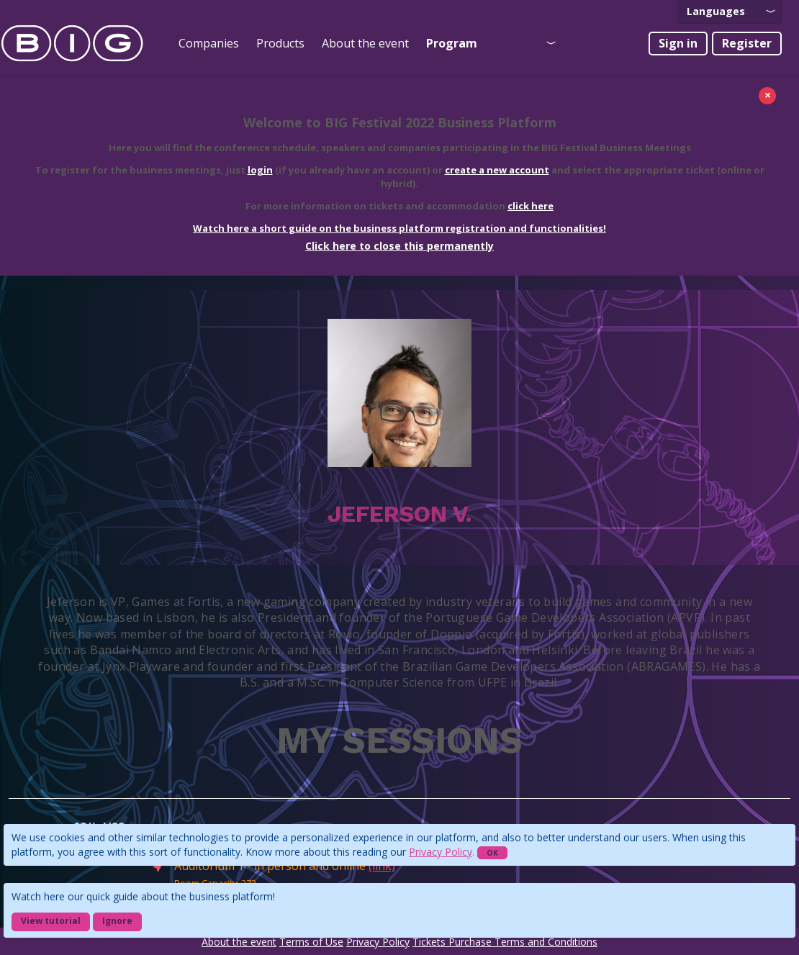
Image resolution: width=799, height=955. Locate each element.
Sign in (678, 43)
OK (492, 853)
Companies (209, 43)
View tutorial (51, 921)
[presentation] (729, 12)
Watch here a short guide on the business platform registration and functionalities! (399, 228)
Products (280, 43)
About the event (365, 43)
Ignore (117, 921)
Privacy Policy (440, 852)
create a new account (497, 169)
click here (530, 205)
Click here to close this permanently (399, 246)
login (260, 169)
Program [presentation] (451, 43)
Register (747, 43)
